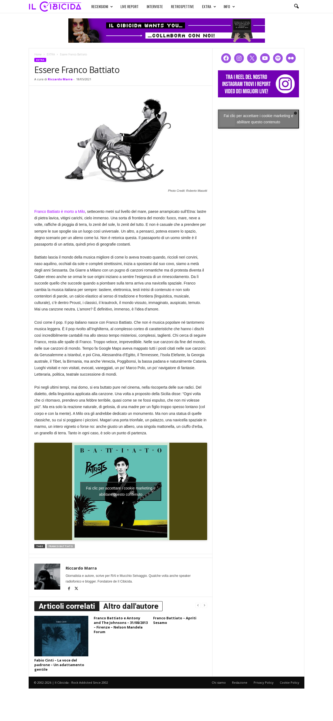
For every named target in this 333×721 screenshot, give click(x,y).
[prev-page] (198, 605)
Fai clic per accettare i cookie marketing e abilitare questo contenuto (121, 491)
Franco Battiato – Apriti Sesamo (174, 620)
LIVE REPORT (129, 6)
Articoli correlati (67, 606)
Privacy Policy (264, 682)
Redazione (239, 682)
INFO (229, 6)
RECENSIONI (102, 6)
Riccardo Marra (60, 79)
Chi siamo (219, 682)
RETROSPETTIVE (182, 6)
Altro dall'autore (131, 606)
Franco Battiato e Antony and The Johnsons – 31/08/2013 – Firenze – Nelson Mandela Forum (121, 625)
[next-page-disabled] (204, 605)
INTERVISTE (155, 6)
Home (38, 54)
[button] (296, 6)
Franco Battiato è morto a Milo (59, 211)
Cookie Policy (289, 682)
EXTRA (209, 6)
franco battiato (61, 546)
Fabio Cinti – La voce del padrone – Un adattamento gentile (59, 665)
